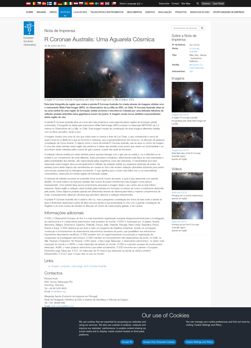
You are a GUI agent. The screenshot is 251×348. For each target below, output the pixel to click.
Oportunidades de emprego (228, 12)
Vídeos (53, 12)
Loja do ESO (80, 12)
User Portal (218, 3)
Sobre (29, 12)
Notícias (65, 14)
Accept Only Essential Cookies (159, 342)
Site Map (185, 3)
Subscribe (164, 3)
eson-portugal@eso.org (62, 306)
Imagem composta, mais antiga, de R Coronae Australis (78, 266)
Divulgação (165, 12)
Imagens (41, 12)
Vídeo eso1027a (179, 192)
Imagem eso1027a (180, 114)
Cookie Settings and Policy (199, 342)
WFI (191, 71)
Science (206, 3)
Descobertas (134, 12)
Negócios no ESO (200, 12)
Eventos (150, 12)
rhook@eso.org (58, 291)
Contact (175, 3)
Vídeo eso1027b (179, 221)
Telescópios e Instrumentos (106, 12)
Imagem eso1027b (180, 150)
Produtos (181, 12)
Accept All (127, 342)
